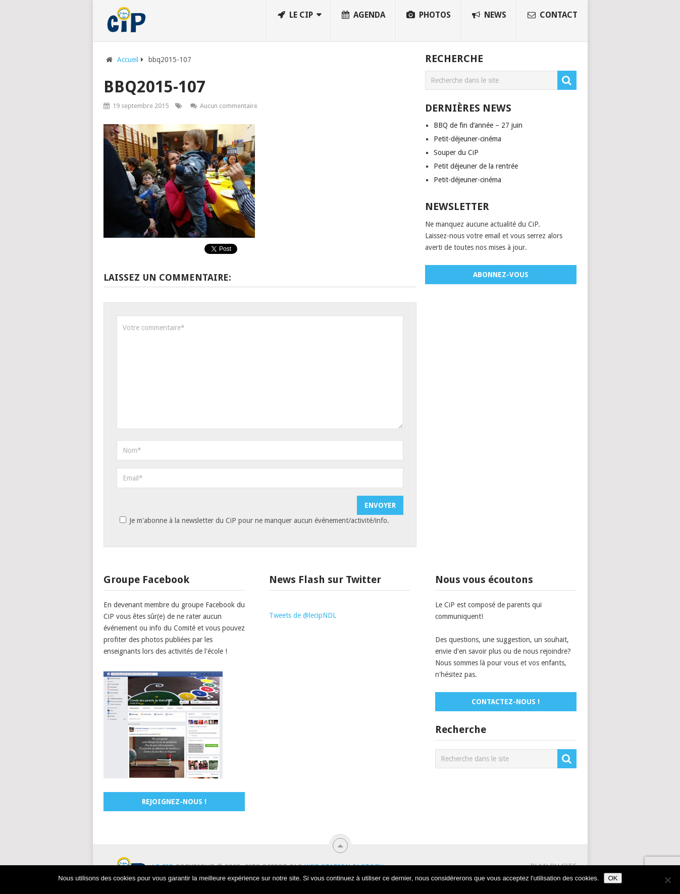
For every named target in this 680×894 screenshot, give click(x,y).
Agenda (363, 15)
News (489, 15)
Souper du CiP (456, 152)
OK (612, 878)
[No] (667, 880)
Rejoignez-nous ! (174, 802)
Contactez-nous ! (506, 702)
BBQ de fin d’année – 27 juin (478, 125)
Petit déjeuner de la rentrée (476, 166)
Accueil (127, 60)
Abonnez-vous (501, 275)
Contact (553, 15)
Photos (428, 15)
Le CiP (295, 15)
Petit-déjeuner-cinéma (467, 139)
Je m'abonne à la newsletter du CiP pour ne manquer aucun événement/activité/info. (253, 520)
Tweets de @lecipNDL (302, 615)
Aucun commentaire (228, 106)
